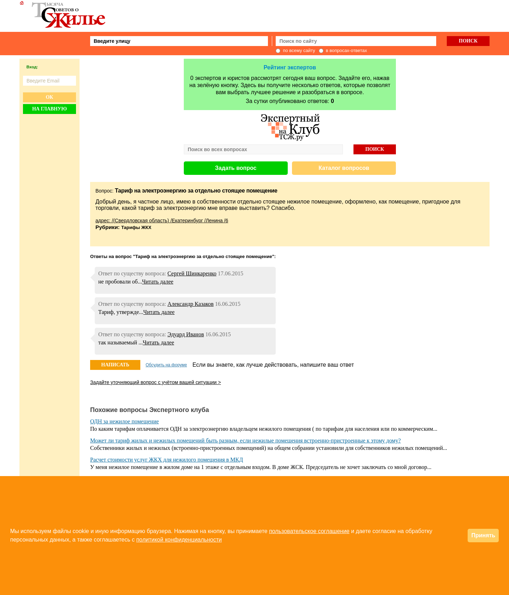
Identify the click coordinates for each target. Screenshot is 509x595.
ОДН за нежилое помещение (124, 421)
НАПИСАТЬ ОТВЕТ (115, 366)
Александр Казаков (191, 304)
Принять (483, 535)
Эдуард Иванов (186, 334)
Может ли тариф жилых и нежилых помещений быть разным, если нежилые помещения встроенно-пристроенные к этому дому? (245, 440)
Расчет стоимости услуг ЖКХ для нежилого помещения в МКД (166, 460)
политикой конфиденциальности (179, 540)
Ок (49, 97)
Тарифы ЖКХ (136, 227)
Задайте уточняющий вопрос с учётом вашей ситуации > (155, 382)
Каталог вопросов (343, 168)
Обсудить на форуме (166, 364)
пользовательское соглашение (309, 531)
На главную (49, 108)
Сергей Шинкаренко (192, 273)
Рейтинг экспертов (290, 67)
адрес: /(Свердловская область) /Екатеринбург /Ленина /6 (161, 220)
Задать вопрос (235, 168)
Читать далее (158, 282)
